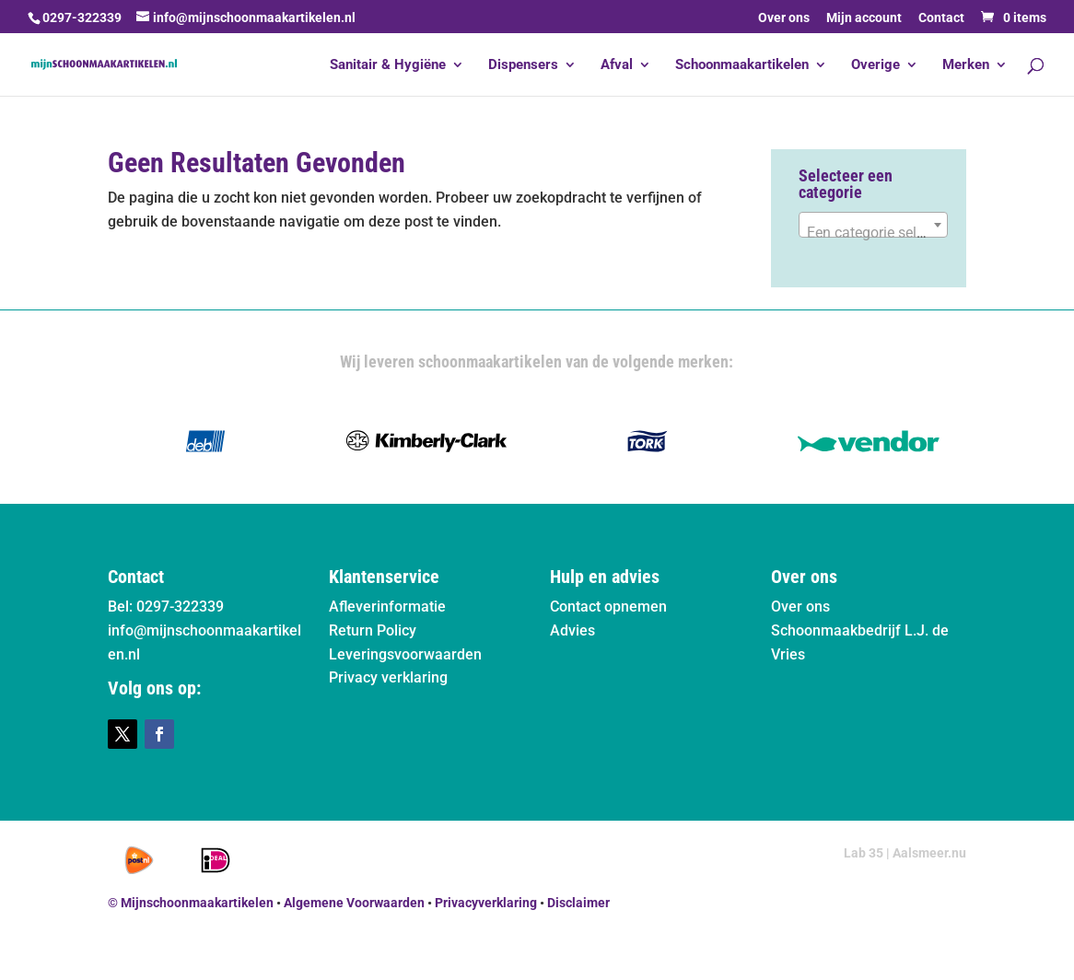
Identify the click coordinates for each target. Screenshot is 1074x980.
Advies (572, 630)
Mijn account (864, 18)
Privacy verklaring (388, 677)
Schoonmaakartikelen (742, 65)
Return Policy (372, 630)
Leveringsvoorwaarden (405, 654)
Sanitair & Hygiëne (388, 65)
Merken (965, 65)
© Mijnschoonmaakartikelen (191, 902)
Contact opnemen (608, 606)
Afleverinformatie (387, 606)
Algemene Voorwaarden (354, 902)
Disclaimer (578, 902)
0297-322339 (82, 17)
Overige (875, 65)
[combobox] (873, 225)
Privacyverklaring (486, 902)
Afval (617, 65)
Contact (941, 18)
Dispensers (523, 65)
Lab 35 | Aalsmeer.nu (905, 853)
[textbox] (873, 233)
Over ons (784, 18)
